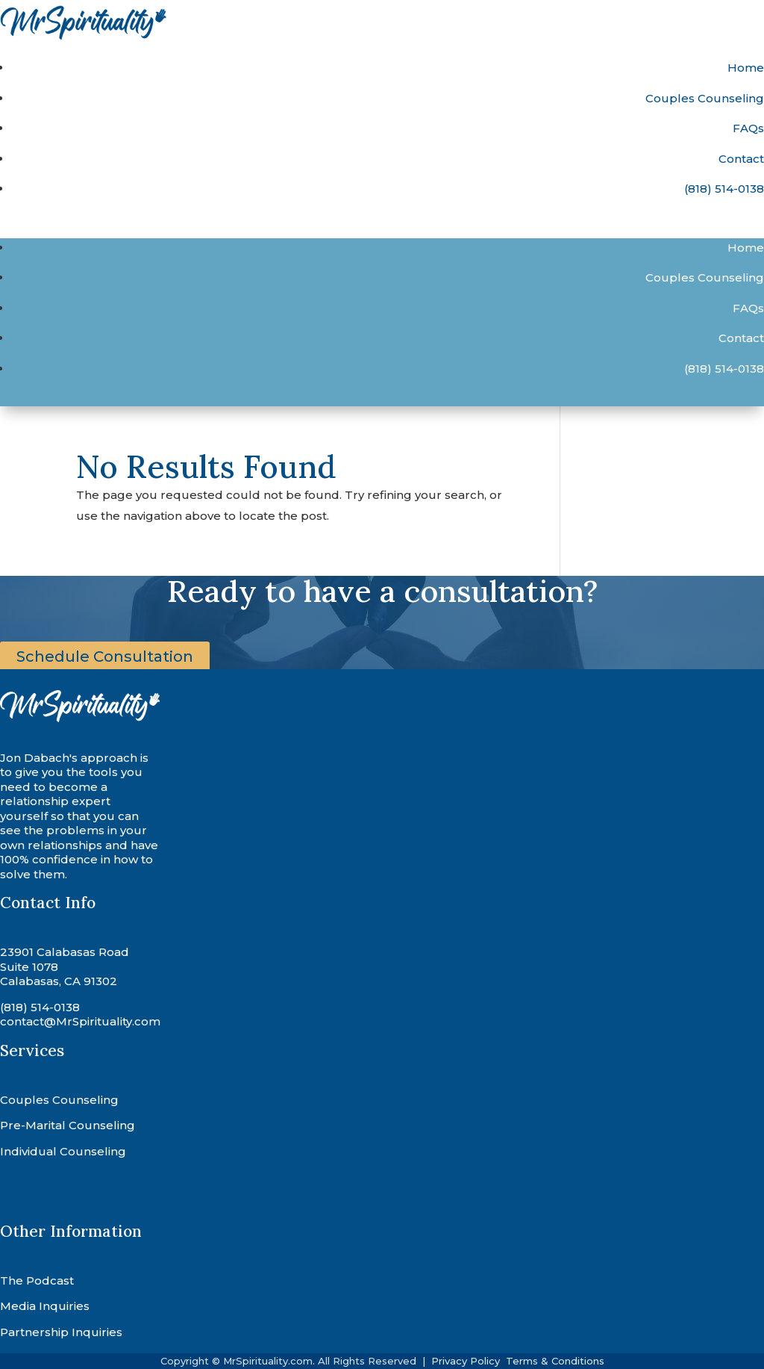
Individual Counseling (63, 1151)
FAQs (748, 128)
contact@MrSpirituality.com (80, 1021)
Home (745, 67)
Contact (741, 159)
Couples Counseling (704, 98)
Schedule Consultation (104, 656)
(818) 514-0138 (724, 188)
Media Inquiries (45, 1306)
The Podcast (37, 1280)
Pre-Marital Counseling (67, 1125)
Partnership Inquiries (61, 1332)
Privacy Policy (467, 1361)
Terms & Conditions (555, 1361)
